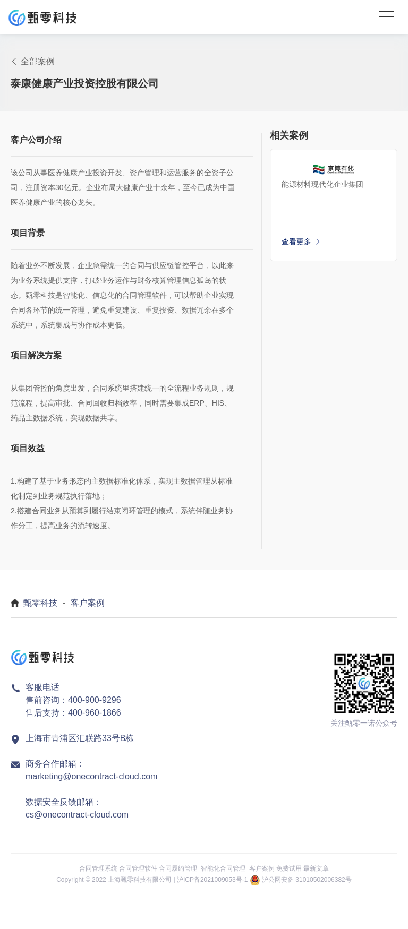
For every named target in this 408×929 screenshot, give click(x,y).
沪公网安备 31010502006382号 (307, 879)
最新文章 (316, 868)
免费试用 (289, 868)
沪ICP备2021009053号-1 (212, 879)
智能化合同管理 (223, 868)
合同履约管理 (178, 868)
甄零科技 (40, 602)
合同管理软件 (138, 868)
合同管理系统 (98, 868)
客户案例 (88, 602)
